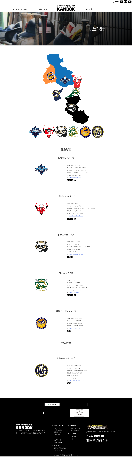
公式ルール (57, 444)
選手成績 (88, 9)
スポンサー (57, 442)
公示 (72, 443)
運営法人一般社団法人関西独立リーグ (59, 434)
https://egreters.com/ (74, 328)
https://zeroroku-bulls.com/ (76, 216)
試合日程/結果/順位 (60, 453)
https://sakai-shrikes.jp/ (75, 292)
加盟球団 (57, 439)
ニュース (111, 9)
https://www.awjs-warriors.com (77, 383)
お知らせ (73, 441)
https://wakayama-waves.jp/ (76, 254)
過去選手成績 (75, 435)
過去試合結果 (58, 455)
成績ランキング (75, 433)
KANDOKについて (20, 9)
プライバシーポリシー (62, 459)
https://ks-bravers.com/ (75, 177)
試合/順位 (43, 9)
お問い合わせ (58, 447)
